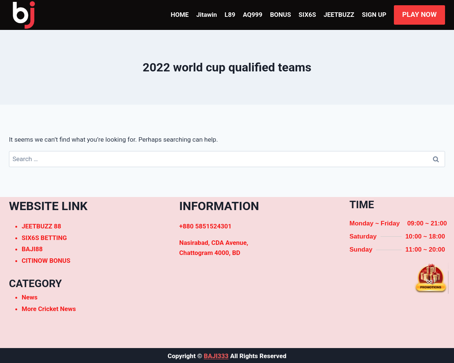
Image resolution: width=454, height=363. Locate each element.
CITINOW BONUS (46, 260)
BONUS (280, 14)
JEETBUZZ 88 (41, 226)
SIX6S (307, 14)
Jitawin (206, 14)
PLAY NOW (419, 14)
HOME (180, 14)
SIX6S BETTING (44, 238)
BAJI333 (216, 356)
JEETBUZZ (339, 14)
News (29, 297)
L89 (229, 14)
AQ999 (252, 14)
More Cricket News (49, 309)
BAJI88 (32, 249)
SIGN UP (374, 14)
